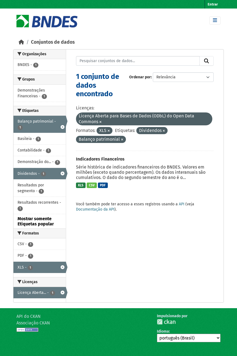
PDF (103, 185)
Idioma (163, 331)
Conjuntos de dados (53, 42)
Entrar (213, 4)
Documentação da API (95, 209)
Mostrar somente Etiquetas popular (36, 221)
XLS (80, 185)
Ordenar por (140, 77)
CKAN (166, 322)
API (181, 204)
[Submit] (206, 61)
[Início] (21, 42)
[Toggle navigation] (215, 20)
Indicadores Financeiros (100, 159)
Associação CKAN (33, 322)
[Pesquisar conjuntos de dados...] (138, 61)
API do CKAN (28, 316)
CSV (92, 185)
